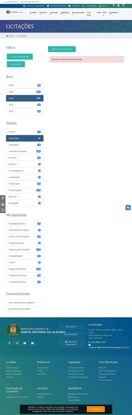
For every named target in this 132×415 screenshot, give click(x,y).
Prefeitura (43, 13)
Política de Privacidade (55, 409)
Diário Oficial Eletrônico (108, 371)
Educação (54, 13)
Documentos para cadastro (22, 302)
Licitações (102, 377)
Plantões (40, 397)
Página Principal (12, 367)
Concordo (95, 409)
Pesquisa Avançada (61, 49)
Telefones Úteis (74, 400)
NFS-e (105, 14)
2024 (15, 64)
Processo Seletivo (106, 380)
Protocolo (102, 367)
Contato (71, 326)
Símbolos (9, 377)
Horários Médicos (44, 394)
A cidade (33, 13)
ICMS (99, 13)
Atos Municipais (78, 13)
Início (10, 35)
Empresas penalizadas (19, 308)
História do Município (14, 374)
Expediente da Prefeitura (78, 394)
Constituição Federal (76, 371)
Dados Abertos (43, 367)
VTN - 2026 (89, 14)
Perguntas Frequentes (71, 342)
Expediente (113, 13)
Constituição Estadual (76, 367)
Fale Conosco (73, 397)
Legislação (64, 13)
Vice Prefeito (42, 374)
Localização (71, 334)
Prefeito (40, 371)
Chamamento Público (107, 374)
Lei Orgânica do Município (78, 377)
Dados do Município (14, 371)
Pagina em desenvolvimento (17, 397)
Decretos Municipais (76, 374)
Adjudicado (19, 56)
